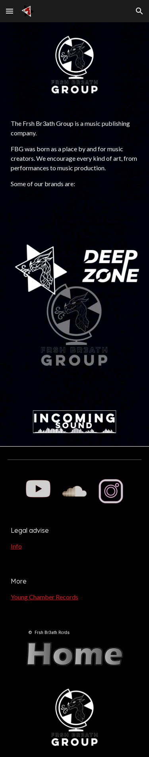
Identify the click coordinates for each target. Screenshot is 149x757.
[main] (75, 154)
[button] (9, 11)
